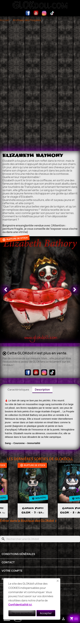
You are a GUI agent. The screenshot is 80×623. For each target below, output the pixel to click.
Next (77, 490)
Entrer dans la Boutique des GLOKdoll (29, 521)
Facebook (28, 13)
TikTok (52, 13)
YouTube (36, 13)
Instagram (44, 13)
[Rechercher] (40, 539)
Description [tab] (42, 389)
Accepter (46, 613)
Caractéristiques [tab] (18, 389)
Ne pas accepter (22, 613)
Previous (2, 490)
